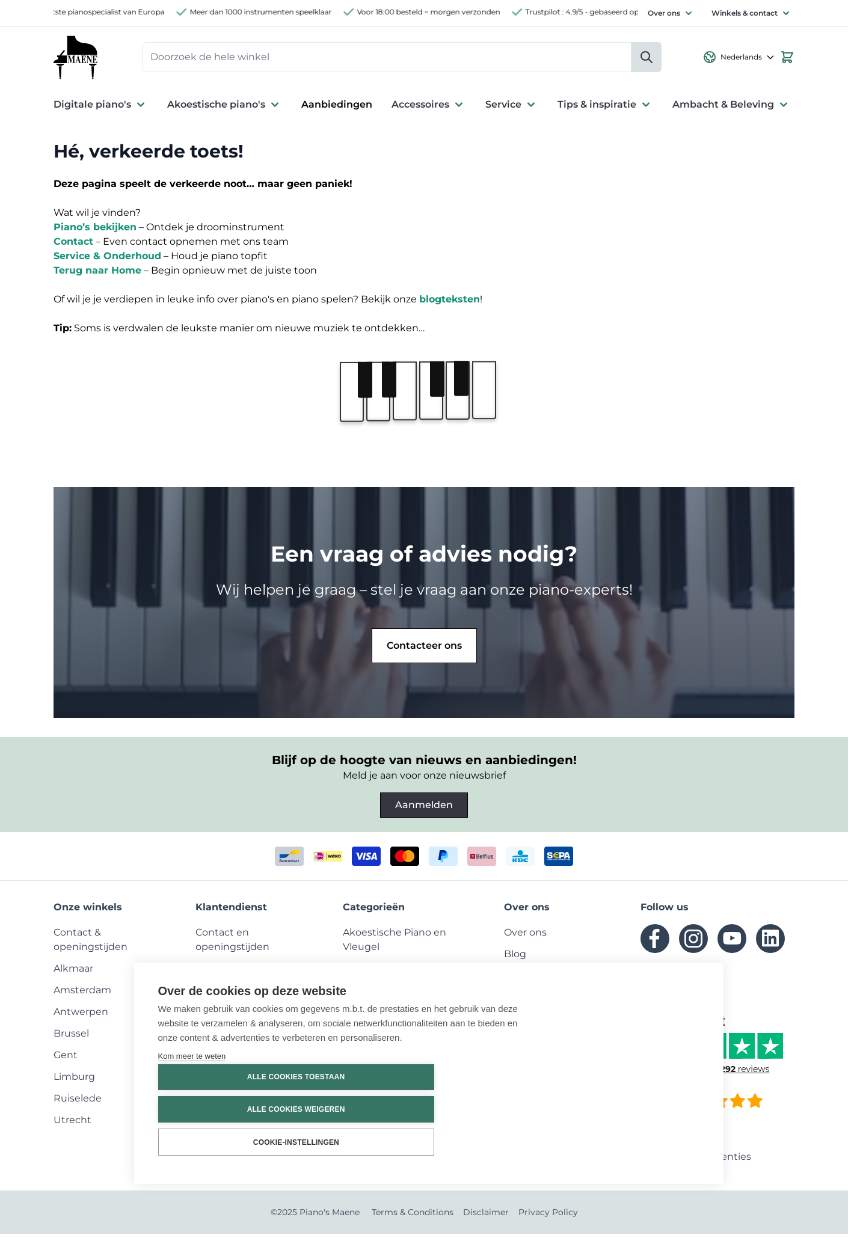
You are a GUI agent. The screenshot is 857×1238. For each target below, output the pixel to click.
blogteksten (449, 303)
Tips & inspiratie (605, 109)
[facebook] (654, 942)
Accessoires (429, 109)
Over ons (664, 12)
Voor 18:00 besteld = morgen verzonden (439, 11)
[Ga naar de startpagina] (78, 59)
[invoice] (558, 860)
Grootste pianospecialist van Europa (110, 11)
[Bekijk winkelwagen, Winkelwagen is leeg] (787, 59)
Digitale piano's (101, 109)
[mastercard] (404, 860)
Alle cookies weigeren (627, 1110)
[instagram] (693, 942)
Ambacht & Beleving (731, 109)
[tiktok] (654, 981)
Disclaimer (486, 1216)
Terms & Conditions (412, 1216)
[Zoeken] (646, 59)
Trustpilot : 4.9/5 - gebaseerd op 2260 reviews (617, 11)
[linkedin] (770, 942)
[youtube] (731, 942)
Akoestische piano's (224, 109)
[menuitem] (73, 972)
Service (511, 109)
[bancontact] (289, 860)
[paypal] (443, 860)
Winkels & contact (744, 12)
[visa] (366, 860)
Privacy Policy (548, 1216)
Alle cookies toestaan (626, 1078)
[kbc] (520, 860)
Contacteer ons (424, 649)
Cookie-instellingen (627, 1142)
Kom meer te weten (192, 1130)
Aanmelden (424, 809)
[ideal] (327, 860)
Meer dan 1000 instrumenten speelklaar (271, 11)
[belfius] (481, 860)
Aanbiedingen (336, 108)
